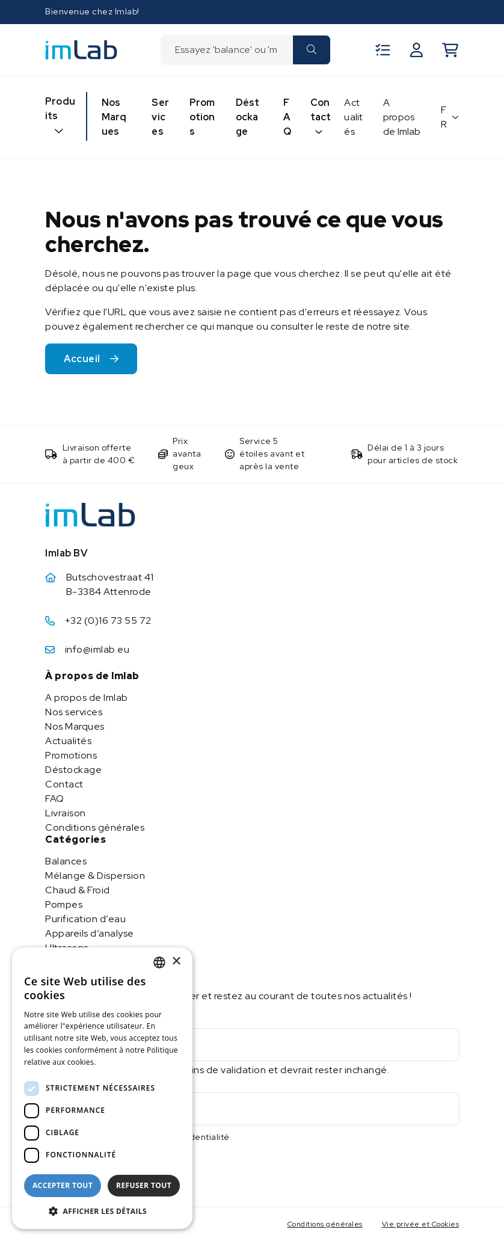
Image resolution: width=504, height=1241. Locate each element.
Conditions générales (94, 827)
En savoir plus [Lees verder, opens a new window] (124, 1062)
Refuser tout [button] (143, 1185)
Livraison (65, 813)
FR (444, 117)
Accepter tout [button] (62, 1185)
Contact (320, 109)
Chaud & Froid (77, 890)
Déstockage (248, 117)
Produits (60, 108)
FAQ (287, 117)
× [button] (175, 961)
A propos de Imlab (402, 117)
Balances (66, 861)
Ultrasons (66, 947)
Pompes (63, 904)
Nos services (73, 712)
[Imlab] (81, 49)
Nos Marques (114, 117)
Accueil (82, 359)
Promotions (202, 117)
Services (160, 117)
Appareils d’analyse (89, 933)
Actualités (353, 117)
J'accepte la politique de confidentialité (146, 1137)
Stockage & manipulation (103, 962)
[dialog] (102, 1088)
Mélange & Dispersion (95, 875)
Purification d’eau (85, 919)
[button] (102, 1211)
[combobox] (226, 50)
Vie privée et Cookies (420, 1224)
